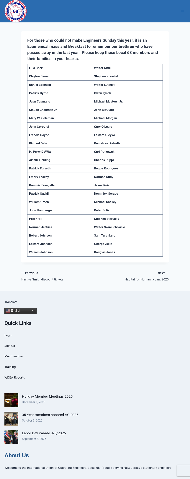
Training (10, 367)
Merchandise (13, 356)
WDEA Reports (14, 377)
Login (8, 335)
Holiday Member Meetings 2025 (47, 396)
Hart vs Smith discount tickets (56, 275)
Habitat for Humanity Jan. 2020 (133, 275)
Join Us (9, 346)
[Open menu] (182, 11)
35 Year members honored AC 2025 (50, 415)
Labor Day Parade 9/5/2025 (44, 433)
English (13, 311)
